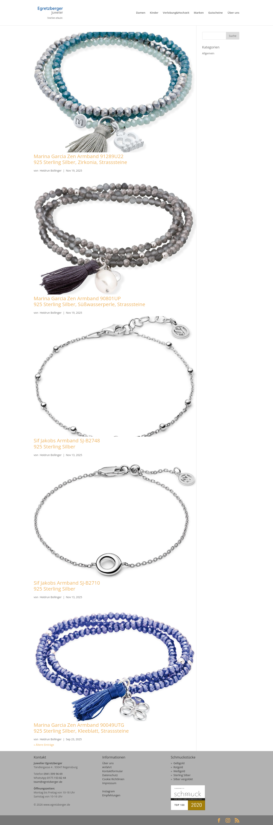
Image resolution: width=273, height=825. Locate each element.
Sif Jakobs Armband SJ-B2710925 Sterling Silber (67, 585)
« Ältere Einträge (44, 745)
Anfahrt (107, 767)
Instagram (108, 791)
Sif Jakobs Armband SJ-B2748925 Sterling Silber (67, 443)
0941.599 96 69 (53, 774)
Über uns (233, 12)
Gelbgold (178, 763)
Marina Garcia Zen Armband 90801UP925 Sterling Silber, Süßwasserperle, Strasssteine (89, 301)
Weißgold (179, 771)
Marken (199, 12)
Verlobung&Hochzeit (176, 12)
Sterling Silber (182, 775)
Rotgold (178, 767)
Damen (140, 12)
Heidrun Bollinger (51, 170)
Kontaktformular (112, 771)
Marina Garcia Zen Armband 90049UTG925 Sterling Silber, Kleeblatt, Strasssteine (81, 727)
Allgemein (208, 53)
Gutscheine (215, 12)
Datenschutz (110, 775)
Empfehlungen (111, 795)
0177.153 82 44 (56, 778)
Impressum (109, 783)
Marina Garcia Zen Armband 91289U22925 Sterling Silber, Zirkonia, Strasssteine (80, 159)
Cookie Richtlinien (113, 779)
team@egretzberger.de (48, 782)
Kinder (154, 12)
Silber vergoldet (183, 779)
